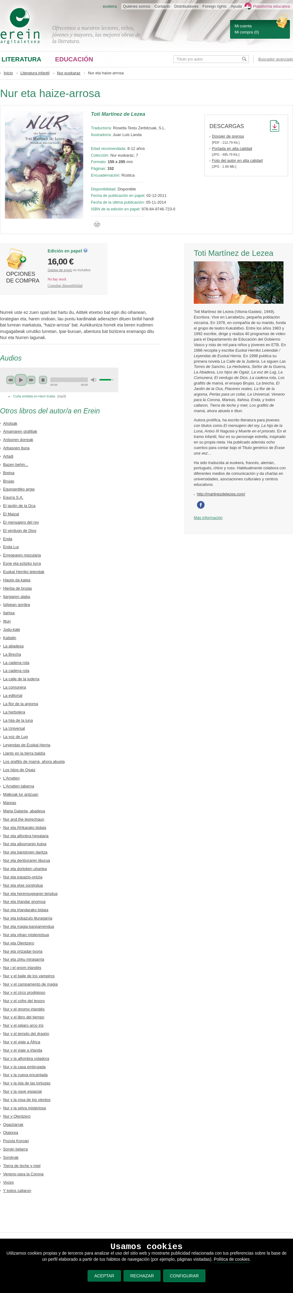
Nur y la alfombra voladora (26, 1058)
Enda (7, 539)
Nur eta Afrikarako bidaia (24, 827)
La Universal (14, 728)
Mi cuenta (243, 26)
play (21, 380)
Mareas (9, 802)
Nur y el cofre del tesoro (24, 1000)
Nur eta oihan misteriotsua (26, 934)
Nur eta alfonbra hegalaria (26, 836)
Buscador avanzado (275, 59)
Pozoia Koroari (16, 1141)
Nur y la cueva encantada (25, 1074)
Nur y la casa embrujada (24, 1066)
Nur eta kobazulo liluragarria (27, 918)
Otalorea (10, 1132)
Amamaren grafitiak (20, 431)
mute (93, 379)
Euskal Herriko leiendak (23, 571)
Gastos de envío (60, 270)
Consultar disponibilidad (65, 285)
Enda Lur (11, 547)
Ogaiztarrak (13, 1124)
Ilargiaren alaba (16, 596)
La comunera (14, 687)
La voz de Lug (15, 736)
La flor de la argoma (20, 703)
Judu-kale (11, 629)
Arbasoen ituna (16, 448)
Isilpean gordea (16, 604)
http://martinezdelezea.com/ (221, 494)
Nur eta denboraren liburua (26, 860)
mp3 (61, 396)
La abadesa (13, 646)
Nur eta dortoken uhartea (25, 868)
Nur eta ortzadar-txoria (22, 951)
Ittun (7, 621)
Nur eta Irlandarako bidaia (25, 910)
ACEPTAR (104, 1275)
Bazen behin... (15, 464)
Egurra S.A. (13, 497)
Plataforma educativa (271, 6)
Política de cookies (232, 1259)
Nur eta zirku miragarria (23, 959)
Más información (208, 517)
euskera (110, 6)
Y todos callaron (17, 1190)
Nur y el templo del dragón (26, 1033)
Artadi (8, 456)
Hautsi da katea (16, 580)
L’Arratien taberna (18, 786)
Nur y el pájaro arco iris (23, 1025)
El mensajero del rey (21, 522)
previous (10, 380)
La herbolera (14, 712)
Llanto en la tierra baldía (24, 753)
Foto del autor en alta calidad (237, 160)
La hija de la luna (18, 720)
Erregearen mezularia (22, 555)
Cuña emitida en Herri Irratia (34, 396)
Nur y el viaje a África (21, 1042)
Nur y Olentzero (17, 1116)
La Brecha (12, 654)
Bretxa (8, 473)
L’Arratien (11, 778)
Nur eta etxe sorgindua (23, 885)
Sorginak (11, 1157)
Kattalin (9, 637)
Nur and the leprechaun (23, 819)
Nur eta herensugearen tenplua (30, 893)
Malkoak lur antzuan (20, 794)
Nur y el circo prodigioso (24, 992)
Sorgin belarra (15, 1149)
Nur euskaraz (68, 73)
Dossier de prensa (228, 136)
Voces (8, 1182)
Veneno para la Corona (23, 1174)
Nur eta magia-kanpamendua (28, 926)
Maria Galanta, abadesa (24, 811)
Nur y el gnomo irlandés (24, 1009)
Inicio (8, 73)
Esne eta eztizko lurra (22, 563)
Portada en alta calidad (232, 148)
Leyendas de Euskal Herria (26, 745)
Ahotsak (10, 423)
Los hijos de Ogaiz (19, 770)
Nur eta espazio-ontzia (22, 877)
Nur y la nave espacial (22, 1091)
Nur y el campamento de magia (30, 984)
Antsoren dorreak (18, 439)
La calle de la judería (21, 679)
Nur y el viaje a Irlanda (22, 1050)
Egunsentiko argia (18, 489)
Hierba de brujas (17, 588)
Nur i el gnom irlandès (22, 967)
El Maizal (11, 514)
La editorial (12, 695)
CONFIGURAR (184, 1275)
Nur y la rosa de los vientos (26, 1099)
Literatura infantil (34, 73)
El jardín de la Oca (19, 505)
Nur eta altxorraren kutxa (24, 844)
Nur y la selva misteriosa (24, 1108)
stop (43, 380)
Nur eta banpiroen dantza (25, 852)
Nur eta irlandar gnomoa (24, 901)
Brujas (8, 481)
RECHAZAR (142, 1275)
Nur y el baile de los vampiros (29, 976)
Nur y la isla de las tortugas (26, 1083)
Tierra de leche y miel (22, 1165)
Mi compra (244, 32)
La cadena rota (16, 662)
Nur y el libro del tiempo (23, 1017)
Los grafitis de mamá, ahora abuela (34, 761)
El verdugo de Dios (19, 530)
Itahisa (9, 613)
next (31, 380)
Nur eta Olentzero (18, 943)
